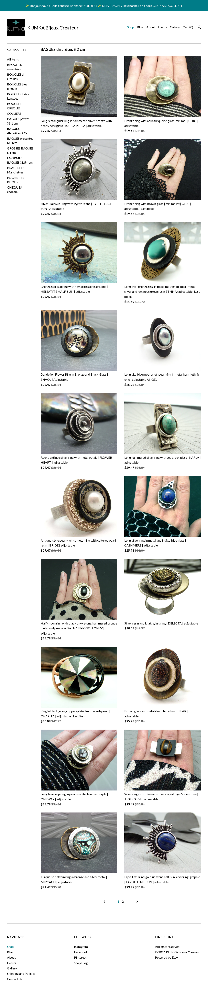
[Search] (199, 28)
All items (13, 59)
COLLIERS (14, 113)
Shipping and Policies (21, 973)
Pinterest (80, 957)
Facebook (81, 952)
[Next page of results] (137, 901)
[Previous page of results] (104, 901)
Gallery (175, 27)
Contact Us (14, 979)
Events (162, 27)
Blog (140, 27)
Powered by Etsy (166, 957)
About (150, 27)
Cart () (188, 27)
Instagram (81, 946)
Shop (130, 27)
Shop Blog (81, 963)
